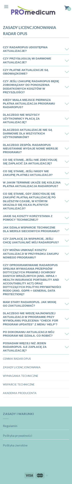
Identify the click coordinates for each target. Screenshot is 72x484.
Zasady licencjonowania (22, 367)
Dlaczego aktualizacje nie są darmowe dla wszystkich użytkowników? (27, 133)
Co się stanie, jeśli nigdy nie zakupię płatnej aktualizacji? (28, 173)
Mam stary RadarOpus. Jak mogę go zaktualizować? (29, 303)
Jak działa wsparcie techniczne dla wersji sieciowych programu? (31, 229)
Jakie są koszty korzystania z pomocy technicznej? (27, 217)
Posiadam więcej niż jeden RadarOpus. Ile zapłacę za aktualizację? (24, 347)
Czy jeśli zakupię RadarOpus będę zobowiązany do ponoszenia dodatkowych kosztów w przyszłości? (31, 87)
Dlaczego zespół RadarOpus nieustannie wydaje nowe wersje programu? (30, 148)
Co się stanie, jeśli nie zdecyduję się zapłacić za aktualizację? (30, 161)
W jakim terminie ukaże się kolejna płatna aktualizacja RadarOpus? (31, 184)
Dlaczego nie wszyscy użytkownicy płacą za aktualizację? (21, 118)
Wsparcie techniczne (19, 384)
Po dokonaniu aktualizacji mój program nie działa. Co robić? (28, 333)
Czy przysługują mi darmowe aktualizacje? (27, 60)
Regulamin (10, 426)
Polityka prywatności (17, 435)
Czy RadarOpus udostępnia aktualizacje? (25, 49)
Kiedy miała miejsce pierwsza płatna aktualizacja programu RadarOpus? (29, 103)
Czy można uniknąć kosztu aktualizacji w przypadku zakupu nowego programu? (31, 253)
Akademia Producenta (19, 393)
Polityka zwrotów (15, 445)
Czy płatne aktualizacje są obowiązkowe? (25, 71)
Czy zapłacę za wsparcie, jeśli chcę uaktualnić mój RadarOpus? (31, 240)
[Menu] (6, 7)
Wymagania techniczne (20, 375)
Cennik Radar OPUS (17, 358)
